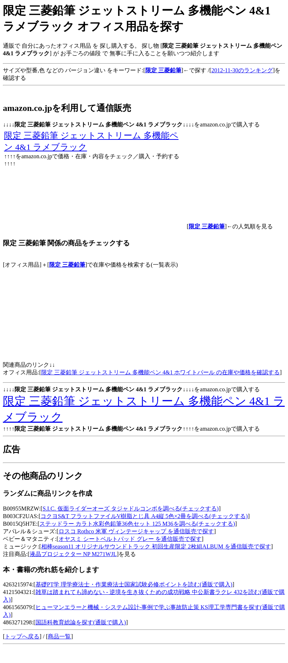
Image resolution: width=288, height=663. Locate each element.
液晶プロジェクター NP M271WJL (73, 554)
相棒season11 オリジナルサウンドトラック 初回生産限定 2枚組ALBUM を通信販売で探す (156, 546)
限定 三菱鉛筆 (67, 265)
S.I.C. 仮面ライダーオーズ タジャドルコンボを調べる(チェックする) (131, 508)
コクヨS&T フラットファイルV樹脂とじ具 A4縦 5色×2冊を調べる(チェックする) (144, 516)
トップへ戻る (22, 636)
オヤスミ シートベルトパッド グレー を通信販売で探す (130, 539)
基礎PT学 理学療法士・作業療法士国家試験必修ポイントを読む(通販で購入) (133, 584)
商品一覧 (59, 636)
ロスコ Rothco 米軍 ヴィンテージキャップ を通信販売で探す (136, 531)
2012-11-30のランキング (242, 70)
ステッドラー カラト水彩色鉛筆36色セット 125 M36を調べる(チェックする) (137, 524)
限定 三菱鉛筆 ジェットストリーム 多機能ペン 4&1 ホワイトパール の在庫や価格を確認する (160, 372)
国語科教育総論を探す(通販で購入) (80, 622)
